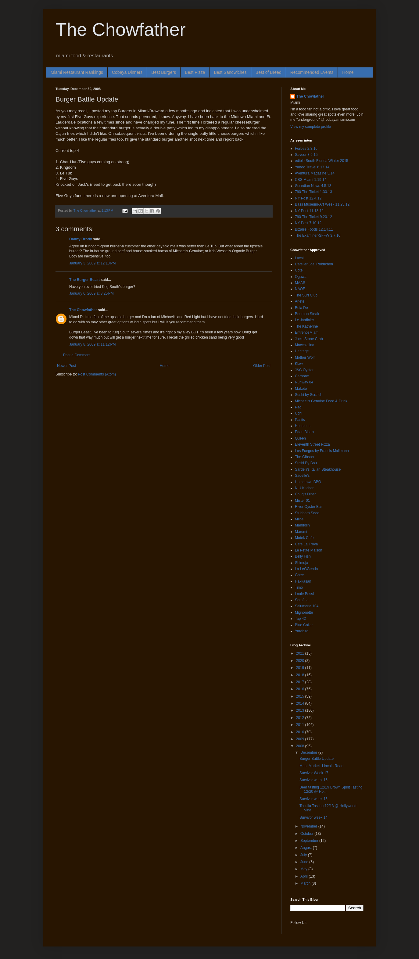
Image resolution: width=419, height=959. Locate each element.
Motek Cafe (304, 538)
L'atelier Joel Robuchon (314, 264)
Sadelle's (302, 475)
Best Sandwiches (230, 72)
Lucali (299, 258)
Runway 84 (304, 382)
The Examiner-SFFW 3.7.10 (317, 235)
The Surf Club (306, 295)
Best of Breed (268, 72)
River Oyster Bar (308, 507)
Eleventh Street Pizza (312, 444)
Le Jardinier (304, 320)
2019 (300, 668)
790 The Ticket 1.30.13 (313, 192)
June (304, 862)
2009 (300, 739)
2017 (300, 682)
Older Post (261, 366)
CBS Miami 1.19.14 (310, 180)
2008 (300, 746)
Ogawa (300, 277)
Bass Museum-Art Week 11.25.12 (322, 204)
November (309, 826)
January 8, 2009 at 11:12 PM (92, 344)
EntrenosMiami (307, 332)
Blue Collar (304, 625)
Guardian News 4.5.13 (313, 186)
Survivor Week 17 (313, 773)
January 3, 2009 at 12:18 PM (92, 263)
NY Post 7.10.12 (308, 223)
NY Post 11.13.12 (309, 211)
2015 (300, 696)
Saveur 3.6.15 (306, 155)
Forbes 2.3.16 (306, 148)
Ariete (299, 301)
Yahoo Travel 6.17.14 (312, 167)
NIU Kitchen (304, 488)
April (304, 876)
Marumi (301, 532)
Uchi (298, 413)
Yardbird (301, 631)
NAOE (300, 289)
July (304, 855)
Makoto (301, 388)
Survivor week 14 (313, 817)
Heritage (302, 351)
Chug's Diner (305, 494)
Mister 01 (302, 500)
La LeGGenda (306, 569)
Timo (299, 587)
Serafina (302, 600)
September (309, 841)
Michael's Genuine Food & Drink (321, 401)
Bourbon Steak (307, 314)
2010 (300, 732)
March (306, 883)
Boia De (301, 308)
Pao (298, 407)
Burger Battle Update (316, 758)
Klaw (299, 363)
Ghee (299, 575)
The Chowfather (121, 29)
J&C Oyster (304, 370)
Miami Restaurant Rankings (77, 72)
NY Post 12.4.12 (308, 198)
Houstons (302, 426)
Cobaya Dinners (127, 72)
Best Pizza (195, 72)
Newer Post (66, 366)
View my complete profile (310, 126)
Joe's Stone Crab (309, 339)
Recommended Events (312, 72)
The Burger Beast (84, 280)
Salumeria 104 (306, 606)
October (307, 833)
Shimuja (301, 563)
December (309, 752)
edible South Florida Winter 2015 (321, 161)
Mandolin (302, 525)
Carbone (302, 376)
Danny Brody (80, 239)
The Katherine (306, 326)
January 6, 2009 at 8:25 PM (91, 293)
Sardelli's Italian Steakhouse (318, 469)
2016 (300, 689)
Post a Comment (76, 355)
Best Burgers (163, 72)
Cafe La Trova (306, 544)
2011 (300, 725)
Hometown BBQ (308, 482)
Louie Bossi (304, 594)
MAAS (300, 283)
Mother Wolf (304, 357)
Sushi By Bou (306, 463)
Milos (299, 519)
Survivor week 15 (313, 799)
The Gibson (304, 457)
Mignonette (304, 612)
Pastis (300, 420)
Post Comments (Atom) (97, 374)
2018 (300, 675)
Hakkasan (303, 581)
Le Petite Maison (308, 550)
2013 (300, 710)
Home (347, 72)
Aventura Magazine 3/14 (315, 173)
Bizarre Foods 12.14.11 (314, 229)
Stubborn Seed (307, 513)
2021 (300, 653)
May (304, 869)
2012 (300, 718)
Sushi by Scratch (308, 395)
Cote (299, 270)
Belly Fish (303, 556)
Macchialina (304, 345)
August (306, 848)
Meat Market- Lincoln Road (321, 766)
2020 (300, 661)
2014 (300, 703)
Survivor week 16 (313, 780)
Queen (300, 438)
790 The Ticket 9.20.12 (313, 217)
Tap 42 (300, 618)
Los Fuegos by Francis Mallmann (322, 451)
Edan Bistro (304, 432)
